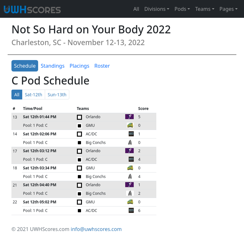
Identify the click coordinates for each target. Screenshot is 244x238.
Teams (202, 8)
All (136, 8)
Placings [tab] (79, 65)
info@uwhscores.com (96, 229)
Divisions (155, 8)
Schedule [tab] (25, 65)
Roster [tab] (102, 65)
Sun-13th (57, 95)
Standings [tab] (52, 65)
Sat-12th (33, 95)
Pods (180, 8)
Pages (227, 8)
